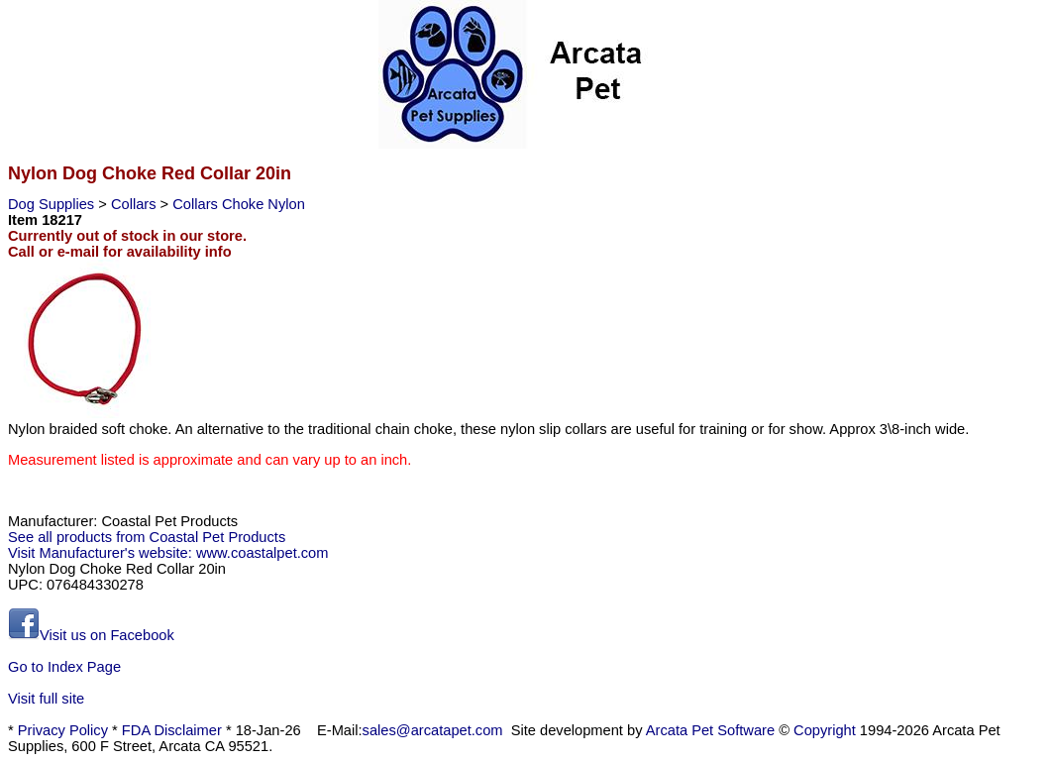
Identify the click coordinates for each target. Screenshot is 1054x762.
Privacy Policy (63, 730)
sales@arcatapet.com (433, 730)
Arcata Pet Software (710, 730)
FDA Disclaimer (172, 730)
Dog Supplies (53, 204)
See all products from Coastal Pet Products (146, 537)
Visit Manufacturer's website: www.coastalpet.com (168, 553)
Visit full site (46, 699)
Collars (135, 204)
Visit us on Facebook (91, 635)
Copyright (824, 730)
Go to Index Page (64, 667)
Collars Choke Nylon (238, 204)
